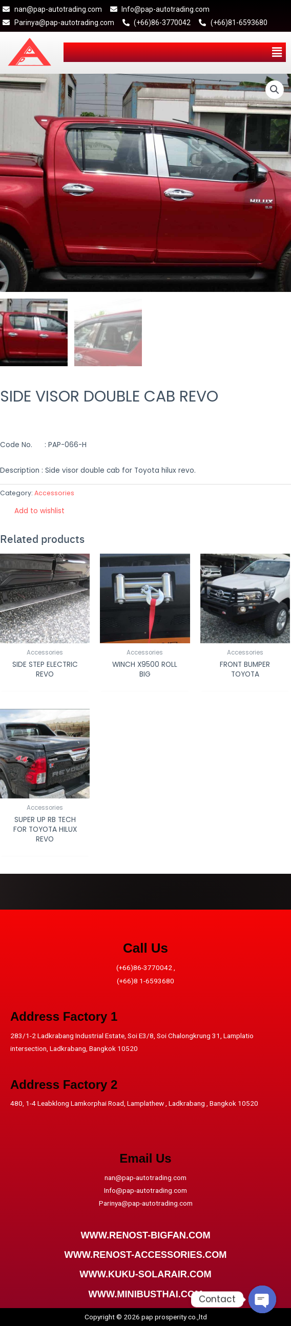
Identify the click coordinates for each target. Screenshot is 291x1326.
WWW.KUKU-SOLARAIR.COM (145, 1274)
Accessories (54, 493)
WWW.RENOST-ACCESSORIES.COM (145, 1254)
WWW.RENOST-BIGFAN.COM (145, 1235)
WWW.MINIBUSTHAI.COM (146, 1294)
